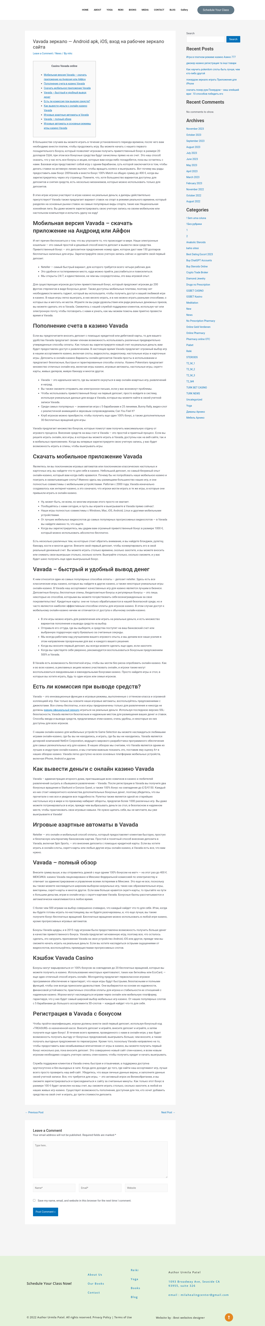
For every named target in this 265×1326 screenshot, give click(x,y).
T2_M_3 (191, 379)
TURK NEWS (193, 397)
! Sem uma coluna (197, 222)
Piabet (190, 349)
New (189, 312)
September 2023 (196, 145)
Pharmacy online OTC (199, 343)
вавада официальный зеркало (63, 718)
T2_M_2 (191, 373)
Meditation (192, 306)
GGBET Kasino (195, 300)
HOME (80, 9)
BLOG (176, 9)
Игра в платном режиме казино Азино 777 (213, 57)
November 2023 (195, 133)
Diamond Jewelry (196, 282)
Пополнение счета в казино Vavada (66, 83)
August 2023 (194, 151)
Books (135, 1288)
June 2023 (192, 163)
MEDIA (146, 9)
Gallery (189, 9)
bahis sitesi (193, 252)
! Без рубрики (194, 228)
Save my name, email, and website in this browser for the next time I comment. (84, 1213)
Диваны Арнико (196, 415)
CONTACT (162, 9)
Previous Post (35, 1121)
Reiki (189, 355)
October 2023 (194, 139)
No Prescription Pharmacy (202, 325)
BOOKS (132, 9)
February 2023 (195, 187)
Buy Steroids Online (198, 270)
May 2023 (192, 169)
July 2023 (192, 157)
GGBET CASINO (195, 294)
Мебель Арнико (196, 421)
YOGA (107, 9)
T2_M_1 (191, 367)
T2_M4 (190, 385)
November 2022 (195, 193)
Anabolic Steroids (196, 246)
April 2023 (192, 175)
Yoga (189, 409)
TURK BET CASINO (197, 391)
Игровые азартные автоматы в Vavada (68, 123)
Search (190, 33)
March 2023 (193, 181)
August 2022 (194, 205)
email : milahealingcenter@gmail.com (198, 1295)
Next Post (167, 1121)
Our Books (96, 1283)
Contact (94, 1292)
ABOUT (93, 9)
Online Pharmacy (196, 337)
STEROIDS (192, 361)
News (60, 53)
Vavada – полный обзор (59, 128)
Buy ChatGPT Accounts (200, 264)
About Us (95, 1274)
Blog (134, 1297)
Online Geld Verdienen (199, 331)
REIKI (119, 9)
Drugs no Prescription (199, 288)
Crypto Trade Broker (198, 276)
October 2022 (194, 199)
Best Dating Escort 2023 (200, 258)
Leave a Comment (44, 53)
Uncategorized (195, 403)
